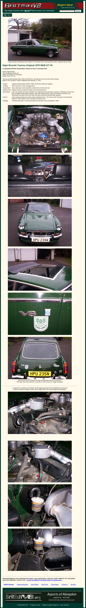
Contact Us (65, 584)
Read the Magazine (22, 584)
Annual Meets (55, 584)
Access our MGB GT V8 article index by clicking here (44, 580)
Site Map (73, 584)
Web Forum (44, 584)
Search (78, 11)
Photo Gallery (35, 584)
